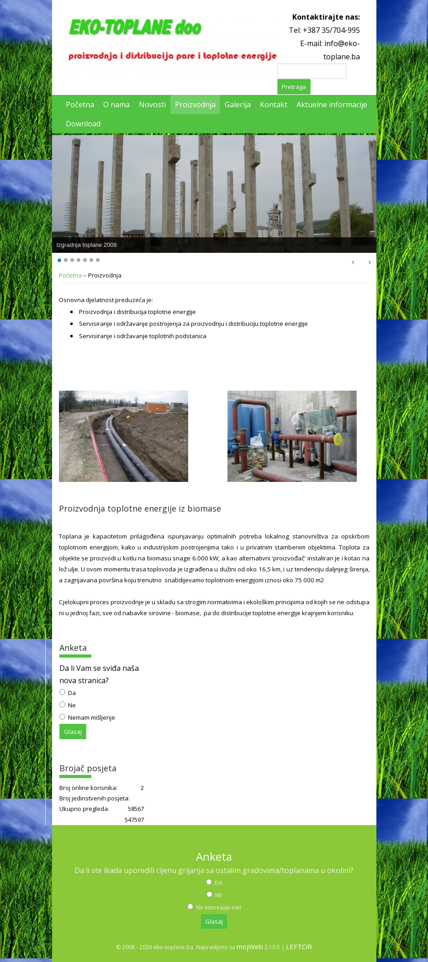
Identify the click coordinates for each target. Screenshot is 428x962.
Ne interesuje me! (218, 907)
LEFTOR (299, 946)
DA (217, 883)
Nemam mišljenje (91, 717)
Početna (70, 275)
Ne (71, 705)
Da (71, 693)
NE (218, 895)
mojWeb (250, 946)
